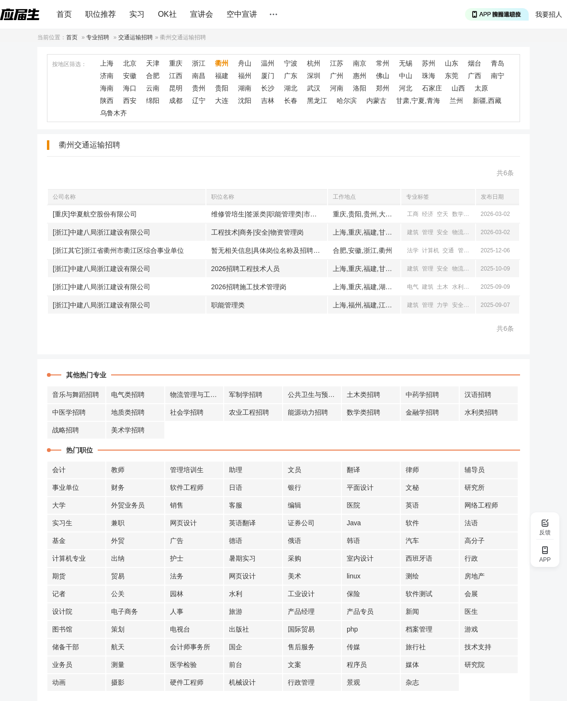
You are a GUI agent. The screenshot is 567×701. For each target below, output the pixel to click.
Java (354, 523)
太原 (481, 88)
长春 (290, 100)
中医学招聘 (69, 412)
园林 (176, 594)
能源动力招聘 (308, 412)
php (352, 629)
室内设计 (360, 558)
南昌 (198, 75)
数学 (458, 214)
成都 (175, 100)
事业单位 (65, 487)
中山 (405, 75)
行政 (471, 558)
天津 (152, 63)
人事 (176, 611)
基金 (59, 540)
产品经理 (301, 611)
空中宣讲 (242, 14)
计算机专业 (69, 558)
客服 (235, 505)
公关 (118, 594)
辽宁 (198, 100)
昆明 (175, 88)
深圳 (313, 75)
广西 (474, 75)
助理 (235, 470)
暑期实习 (242, 558)
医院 (353, 505)
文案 (294, 664)
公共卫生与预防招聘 (314, 394)
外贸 (118, 540)
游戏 (471, 629)
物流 (458, 232)
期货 (59, 576)
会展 (471, 594)
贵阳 (221, 88)
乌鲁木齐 (113, 113)
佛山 (382, 75)
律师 (412, 470)
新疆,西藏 (487, 100)
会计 (59, 470)
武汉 (313, 88)
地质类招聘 (128, 412)
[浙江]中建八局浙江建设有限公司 (101, 232)
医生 (471, 611)
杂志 (412, 682)
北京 (129, 63)
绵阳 (152, 100)
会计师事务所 (190, 647)
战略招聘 (65, 430)
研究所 (475, 487)
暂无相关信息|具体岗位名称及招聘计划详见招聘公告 (269, 250)
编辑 (294, 505)
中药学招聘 (422, 394)
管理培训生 (187, 470)
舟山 (244, 63)
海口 (129, 88)
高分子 (475, 540)
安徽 (129, 75)
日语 (235, 487)
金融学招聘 (422, 412)
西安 (129, 100)
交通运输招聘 (135, 37)
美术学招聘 (128, 430)
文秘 (412, 487)
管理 (427, 232)
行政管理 (301, 682)
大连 (221, 100)
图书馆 (62, 629)
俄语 (294, 540)
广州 (336, 75)
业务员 (62, 664)
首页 (64, 14)
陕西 (106, 100)
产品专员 (360, 611)
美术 (294, 576)
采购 (294, 558)
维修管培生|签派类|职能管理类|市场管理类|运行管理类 (269, 214)
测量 (118, 664)
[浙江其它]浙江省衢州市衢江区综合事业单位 (118, 250)
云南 (152, 88)
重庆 (175, 63)
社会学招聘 (187, 412)
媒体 (412, 664)
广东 (290, 75)
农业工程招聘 (249, 412)
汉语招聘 (478, 394)
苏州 (428, 63)
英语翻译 (242, 523)
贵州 (198, 88)
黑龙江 (317, 100)
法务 (176, 576)
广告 (176, 540)
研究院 (475, 664)
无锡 (405, 63)
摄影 (118, 682)
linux (354, 576)
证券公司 (301, 523)
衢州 (221, 63)
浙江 (198, 63)
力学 (442, 305)
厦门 (267, 75)
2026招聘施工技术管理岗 (248, 287)
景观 (353, 682)
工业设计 (301, 594)
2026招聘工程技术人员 (245, 268)
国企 (235, 647)
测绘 (412, 576)
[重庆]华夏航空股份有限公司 (95, 214)
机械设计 (242, 682)
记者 (59, 594)
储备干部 (65, 647)
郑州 (382, 88)
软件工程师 (187, 487)
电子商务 (124, 611)
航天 (118, 647)
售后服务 (301, 647)
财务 (118, 487)
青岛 (497, 63)
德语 (235, 540)
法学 (413, 250)
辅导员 (475, 470)
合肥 (152, 75)
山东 (451, 63)
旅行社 (416, 647)
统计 (472, 214)
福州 (244, 75)
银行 (294, 487)
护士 (176, 558)
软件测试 (419, 594)
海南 (106, 88)
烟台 (474, 63)
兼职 (118, 523)
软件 (412, 523)
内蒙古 (376, 100)
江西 (175, 75)
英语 (412, 505)
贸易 (118, 576)
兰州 (456, 100)
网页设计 (183, 523)
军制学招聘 (245, 394)
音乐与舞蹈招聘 (75, 394)
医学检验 (183, 664)
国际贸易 (301, 629)
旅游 (235, 611)
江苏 (336, 63)
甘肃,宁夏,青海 (418, 100)
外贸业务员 (128, 505)
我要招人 (548, 14)
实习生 (62, 523)
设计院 (62, 611)
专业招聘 (97, 37)
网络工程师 (481, 505)
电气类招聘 (128, 394)
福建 (221, 75)
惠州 (359, 75)
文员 (294, 470)
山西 (458, 88)
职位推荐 (100, 14)
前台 (235, 664)
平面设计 (360, 487)
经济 (427, 214)
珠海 (428, 75)
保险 (353, 594)
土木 (442, 286)
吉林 (267, 100)
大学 (59, 505)
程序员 (357, 664)
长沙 (267, 88)
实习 (137, 14)
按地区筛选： (69, 64)
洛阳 (359, 88)
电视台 (180, 629)
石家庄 (432, 88)
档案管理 (419, 629)
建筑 (413, 232)
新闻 (412, 611)
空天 (442, 214)
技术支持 (478, 647)
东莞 (451, 75)
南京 (359, 63)
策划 (118, 629)
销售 (176, 505)
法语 (471, 523)
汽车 (412, 540)
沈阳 (244, 100)
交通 (448, 250)
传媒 (353, 647)
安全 (442, 232)
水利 (458, 286)
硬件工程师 (187, 682)
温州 (267, 63)
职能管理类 (228, 305)
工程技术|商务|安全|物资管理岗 (257, 232)
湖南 (244, 88)
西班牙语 (419, 558)
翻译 (353, 470)
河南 (336, 88)
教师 (118, 470)
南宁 (497, 75)
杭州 (313, 63)
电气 (413, 286)
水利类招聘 (481, 412)
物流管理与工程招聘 (197, 394)
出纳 (118, 558)
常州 (382, 63)
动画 (59, 682)
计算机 (430, 250)
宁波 (290, 63)
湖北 (290, 88)
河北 (405, 88)
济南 (106, 75)
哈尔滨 (347, 100)
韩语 (353, 540)
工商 (413, 214)
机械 (472, 232)
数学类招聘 (363, 412)
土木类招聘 (363, 394)
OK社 (167, 14)
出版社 (239, 629)
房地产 (475, 576)
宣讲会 (201, 14)
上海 (106, 63)
